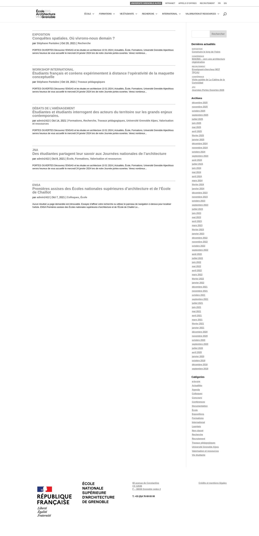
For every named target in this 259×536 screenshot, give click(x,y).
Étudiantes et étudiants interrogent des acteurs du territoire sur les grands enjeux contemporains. (102, 112)
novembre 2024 (200, 147)
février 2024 (198, 184)
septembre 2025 (200, 115)
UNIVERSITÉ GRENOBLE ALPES (146, 3)
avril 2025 (197, 131)
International (198, 422)
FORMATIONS (105, 14)
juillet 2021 (197, 303)
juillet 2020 (197, 348)
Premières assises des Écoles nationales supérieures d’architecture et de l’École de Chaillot (101, 188)
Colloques (73, 197)
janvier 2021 (198, 328)
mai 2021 (196, 311)
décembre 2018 (200, 364)
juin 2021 (196, 307)
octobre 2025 (198, 111)
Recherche (84, 43)
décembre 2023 (200, 193)
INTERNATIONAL (169, 14)
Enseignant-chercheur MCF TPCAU (206, 69)
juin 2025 (196, 123)
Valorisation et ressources (105, 158)
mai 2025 (196, 127)
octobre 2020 (198, 340)
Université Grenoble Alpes (142, 120)
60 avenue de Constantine (145, 483)
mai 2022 (196, 266)
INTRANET (170, 3)
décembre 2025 (200, 102)
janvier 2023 (198, 233)
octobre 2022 (198, 246)
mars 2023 (197, 225)
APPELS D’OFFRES (187, 3)
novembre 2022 (200, 242)
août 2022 (197, 254)
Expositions (198, 414)
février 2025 (198, 135)
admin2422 (43, 120)
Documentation (200, 406)
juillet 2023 (197, 209)
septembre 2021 (200, 299)
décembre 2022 (200, 238)
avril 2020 (197, 352)
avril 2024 (197, 176)
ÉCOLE (87, 14)
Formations (75, 120)
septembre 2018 (200, 368)
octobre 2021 (198, 295)
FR (219, 3)
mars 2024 (197, 180)
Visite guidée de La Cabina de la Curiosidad (208, 80)
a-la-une (196, 381)
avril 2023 (197, 221)
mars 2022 (197, 274)
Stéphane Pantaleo (48, 43)
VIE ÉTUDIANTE (127, 14)
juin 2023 (196, 213)
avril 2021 (197, 315)
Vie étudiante (198, 455)
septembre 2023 (200, 205)
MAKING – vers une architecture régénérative (208, 59)
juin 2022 (196, 262)
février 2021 (198, 323)
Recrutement (198, 438)
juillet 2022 (197, 258)
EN (225, 3)
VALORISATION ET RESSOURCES (200, 14)
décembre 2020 (200, 332)
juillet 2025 (197, 119)
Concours (197, 398)
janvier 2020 (198, 356)
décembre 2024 (200, 143)
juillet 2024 (197, 164)
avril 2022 (197, 270)
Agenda (196, 389)
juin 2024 (196, 168)
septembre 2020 (200, 344)
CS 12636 (137, 486)
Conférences (198, 402)
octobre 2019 (198, 360)
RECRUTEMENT (207, 3)
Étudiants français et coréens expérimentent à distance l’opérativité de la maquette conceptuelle (103, 73)
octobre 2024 (198, 152)
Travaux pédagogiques (91, 81)
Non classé (197, 430)
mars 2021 (197, 319)
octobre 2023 (198, 201)
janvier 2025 (198, 139)
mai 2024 (196, 172)
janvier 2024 (198, 188)
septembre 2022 (200, 250)
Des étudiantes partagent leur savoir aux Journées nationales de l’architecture (99, 152)
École (70, 158)
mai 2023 (196, 217)
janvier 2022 (198, 282)
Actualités (197, 385)
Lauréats (196, 426)
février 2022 (198, 279)
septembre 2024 (200, 156)
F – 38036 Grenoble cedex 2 (146, 489)
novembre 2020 (200, 336)
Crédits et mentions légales (213, 483)
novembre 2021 (200, 291)
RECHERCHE (148, 14)
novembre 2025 (200, 107)
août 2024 (197, 160)
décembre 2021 (200, 287)
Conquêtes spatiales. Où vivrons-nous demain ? (73, 36)
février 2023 (198, 229)
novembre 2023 (200, 197)
